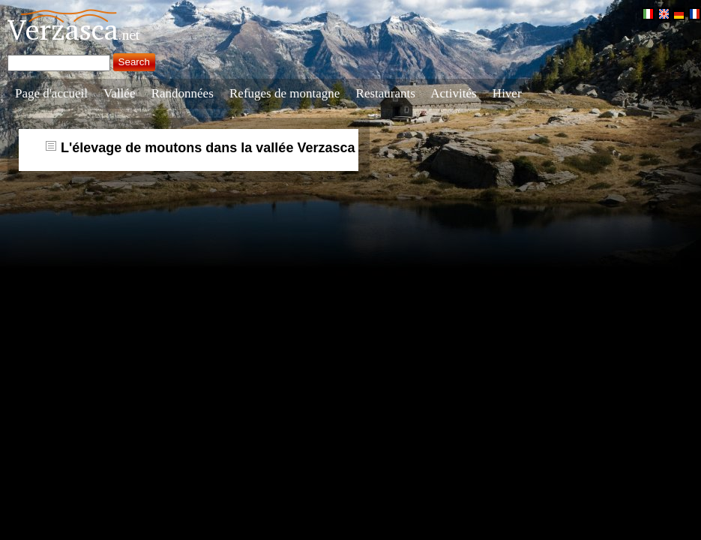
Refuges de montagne (284, 93)
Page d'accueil (51, 93)
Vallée (119, 93)
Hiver (507, 93)
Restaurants (385, 93)
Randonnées (182, 93)
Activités (453, 93)
